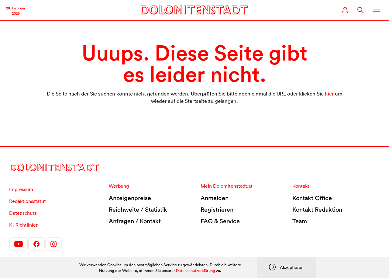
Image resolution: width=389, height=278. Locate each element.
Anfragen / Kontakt (135, 221)
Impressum (21, 189)
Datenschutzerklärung (195, 270)
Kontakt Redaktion (317, 209)
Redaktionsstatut (27, 201)
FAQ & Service (220, 221)
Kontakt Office (312, 198)
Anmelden (215, 198)
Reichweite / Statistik (138, 209)
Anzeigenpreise (130, 198)
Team (299, 221)
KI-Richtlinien (24, 225)
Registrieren (217, 209)
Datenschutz (22, 213)
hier (329, 93)
